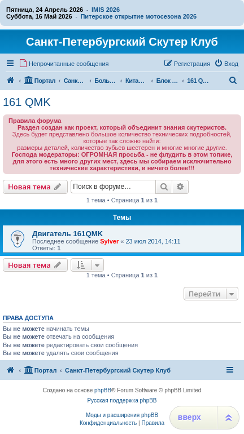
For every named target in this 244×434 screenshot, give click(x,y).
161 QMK (26, 102)
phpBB (102, 390)
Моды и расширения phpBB (122, 415)
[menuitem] (64, 63)
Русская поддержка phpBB (121, 400)
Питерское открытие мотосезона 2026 (138, 16)
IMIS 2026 (105, 9)
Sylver (109, 241)
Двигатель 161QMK (67, 233)
